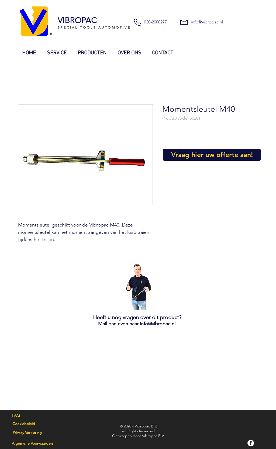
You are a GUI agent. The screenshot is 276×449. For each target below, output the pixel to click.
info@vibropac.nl (207, 22)
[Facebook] (250, 443)
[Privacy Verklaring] (27, 433)
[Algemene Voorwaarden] (32, 443)
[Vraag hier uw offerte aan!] (212, 155)
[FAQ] (16, 415)
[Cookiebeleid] (23, 424)
